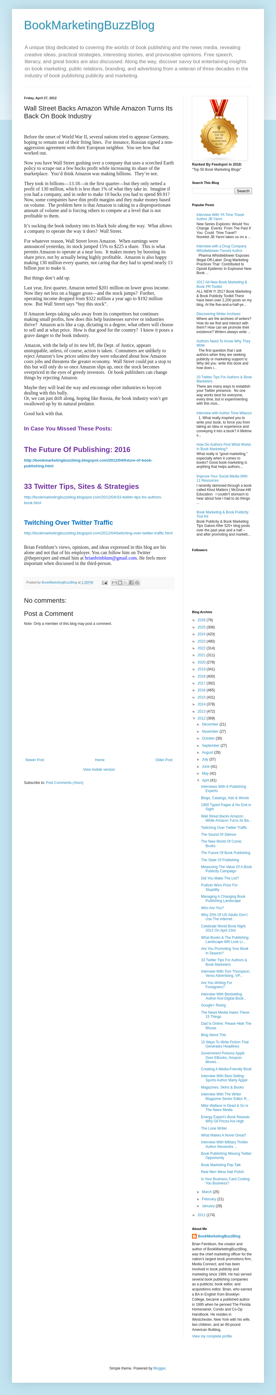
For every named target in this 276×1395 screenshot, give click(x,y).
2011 (202, 1215)
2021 (202, 655)
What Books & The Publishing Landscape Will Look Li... (225, 939)
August (208, 752)
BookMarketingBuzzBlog (89, 25)
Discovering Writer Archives (218, 314)
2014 (202, 704)
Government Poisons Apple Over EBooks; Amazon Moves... (222, 1057)
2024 (202, 634)
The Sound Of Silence (218, 834)
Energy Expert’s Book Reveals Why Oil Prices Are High (225, 1119)
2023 (202, 641)
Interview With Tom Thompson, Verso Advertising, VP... (225, 973)
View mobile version (99, 769)
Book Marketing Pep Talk (221, 1165)
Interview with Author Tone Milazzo (224, 413)
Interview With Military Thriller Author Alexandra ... (224, 1144)
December (211, 724)
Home (100, 760)
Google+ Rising (213, 1005)
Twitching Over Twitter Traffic (224, 828)
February (209, 1199)
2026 (202, 620)
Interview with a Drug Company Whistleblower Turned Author (221, 248)
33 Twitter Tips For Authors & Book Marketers (224, 962)
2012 (202, 718)
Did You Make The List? (220, 878)
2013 (202, 711)
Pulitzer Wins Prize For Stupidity (219, 887)
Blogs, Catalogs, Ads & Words (225, 798)
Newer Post (35, 760)
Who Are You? (212, 908)
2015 (202, 697)
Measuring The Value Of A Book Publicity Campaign (226, 869)
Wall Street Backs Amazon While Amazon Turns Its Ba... (226, 818)
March (207, 1192)
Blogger (159, 1368)
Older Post (163, 760)
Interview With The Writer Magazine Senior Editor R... (225, 1096)
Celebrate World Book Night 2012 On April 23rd (223, 928)
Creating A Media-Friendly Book (226, 1069)
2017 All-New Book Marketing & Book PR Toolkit (221, 284)
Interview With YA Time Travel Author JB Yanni (220, 217)
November (211, 731)
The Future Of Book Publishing (225, 853)
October (209, 738)
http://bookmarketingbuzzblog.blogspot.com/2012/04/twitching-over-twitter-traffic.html (98, 533)
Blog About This (213, 1035)
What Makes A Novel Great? (223, 1135)
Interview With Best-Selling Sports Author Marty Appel (224, 1078)
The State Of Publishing (220, 860)
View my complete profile (212, 1336)
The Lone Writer (214, 1128)
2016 (202, 690)
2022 (202, 648)
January (209, 1206)
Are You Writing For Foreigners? (216, 985)
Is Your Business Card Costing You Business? (225, 1181)
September (211, 745)
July (205, 759)
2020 (202, 662)
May (206, 773)
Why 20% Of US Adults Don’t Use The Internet (224, 917)
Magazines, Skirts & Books (222, 1087)
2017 (202, 683)
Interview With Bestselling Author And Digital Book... (224, 996)
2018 (202, 676)
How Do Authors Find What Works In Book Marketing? (223, 446)
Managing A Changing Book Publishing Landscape (223, 898)
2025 (202, 627)
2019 (202, 669)
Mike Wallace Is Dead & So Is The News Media (224, 1108)
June (206, 766)
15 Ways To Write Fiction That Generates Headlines (225, 1044)
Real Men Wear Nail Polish (222, 1172)
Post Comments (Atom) (64, 783)
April (206, 780)
